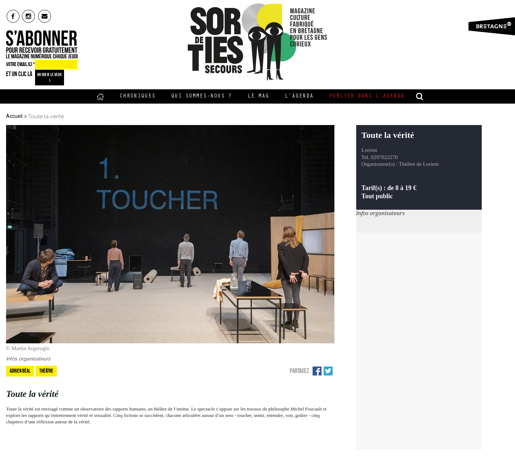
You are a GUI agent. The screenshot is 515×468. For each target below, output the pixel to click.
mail (45, 16)
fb (13, 16)
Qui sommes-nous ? (201, 96)
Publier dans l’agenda (366, 96)
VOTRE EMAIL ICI (20, 64)
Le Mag (258, 96)
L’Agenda (299, 96)
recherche (420, 96)
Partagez (299, 370)
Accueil (100, 96)
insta (29, 16)
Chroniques (137, 96)
